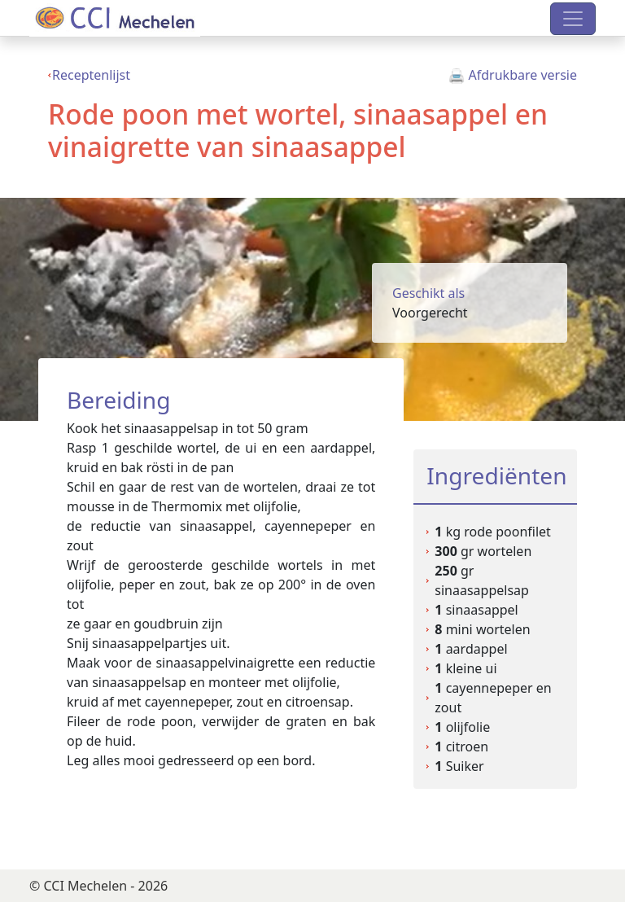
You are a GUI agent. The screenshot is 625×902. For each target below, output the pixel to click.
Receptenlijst (91, 75)
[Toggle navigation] (573, 18)
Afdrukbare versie (512, 75)
